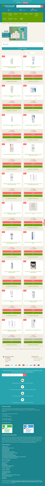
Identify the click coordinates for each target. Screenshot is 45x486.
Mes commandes (5, 461)
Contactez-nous (5, 446)
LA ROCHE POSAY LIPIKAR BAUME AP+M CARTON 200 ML (33, 301)
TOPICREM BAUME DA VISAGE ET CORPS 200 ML (12, 301)
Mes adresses (4, 464)
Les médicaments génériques (7, 454)
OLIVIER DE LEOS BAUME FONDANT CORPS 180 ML (33, 272)
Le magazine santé (5, 450)
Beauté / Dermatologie (12, 23)
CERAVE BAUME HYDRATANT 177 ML (33, 125)
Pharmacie (4, 23)
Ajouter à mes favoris (12, 81)
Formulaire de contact (6, 472)
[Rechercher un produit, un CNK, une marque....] (42, 6)
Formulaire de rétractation (7, 476)
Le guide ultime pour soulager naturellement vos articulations (14, 456)
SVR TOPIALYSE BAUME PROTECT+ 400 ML (11, 126)
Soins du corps (21, 23)
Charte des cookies (5, 449)
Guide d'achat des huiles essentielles (9, 455)
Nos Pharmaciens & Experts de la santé (9, 457)
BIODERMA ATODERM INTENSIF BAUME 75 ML (33, 243)
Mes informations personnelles (8, 465)
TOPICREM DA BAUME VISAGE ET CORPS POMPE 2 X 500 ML (12, 331)
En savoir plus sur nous (6, 422)
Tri (24, 52)
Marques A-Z (4, 473)
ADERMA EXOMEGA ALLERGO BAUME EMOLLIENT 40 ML (11, 184)
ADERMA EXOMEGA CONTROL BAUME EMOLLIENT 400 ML (12, 67)
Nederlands (25, 2)
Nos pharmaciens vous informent (8, 451)
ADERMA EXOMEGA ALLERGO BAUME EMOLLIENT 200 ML (33, 155)
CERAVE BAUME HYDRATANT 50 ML (33, 330)
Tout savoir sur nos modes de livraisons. (28, 442)
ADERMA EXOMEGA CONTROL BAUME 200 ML (12, 96)
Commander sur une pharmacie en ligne (9, 452)
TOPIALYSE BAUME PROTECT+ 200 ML (11, 154)
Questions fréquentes (6, 471)
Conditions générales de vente (8, 447)
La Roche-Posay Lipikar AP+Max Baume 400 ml (12, 272)
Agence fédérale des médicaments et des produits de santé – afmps (27, 481)
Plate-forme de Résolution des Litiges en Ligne (11, 474)
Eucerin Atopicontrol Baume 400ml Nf (33, 67)
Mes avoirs (4, 463)
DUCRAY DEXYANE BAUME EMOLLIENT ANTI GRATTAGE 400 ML (33, 184)
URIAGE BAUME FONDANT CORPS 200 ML (33, 214)
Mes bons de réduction (6, 466)
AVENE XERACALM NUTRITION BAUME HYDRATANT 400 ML (12, 214)
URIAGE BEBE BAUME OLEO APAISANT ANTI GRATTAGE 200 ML (12, 243)
